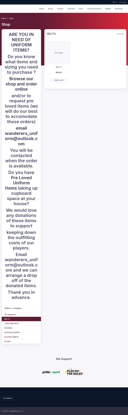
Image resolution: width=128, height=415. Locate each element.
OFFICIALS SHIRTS (12, 332)
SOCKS (7, 341)
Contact (60, 9)
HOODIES (8, 328)
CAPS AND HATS (11, 323)
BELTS (7, 319)
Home (41, 9)
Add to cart (58, 80)
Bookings (119, 9)
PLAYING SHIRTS (11, 337)
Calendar (71, 9)
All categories (10, 314)
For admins (8, 398)
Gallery (108, 9)
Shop (81, 9)
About (50, 9)
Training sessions (94, 9)
